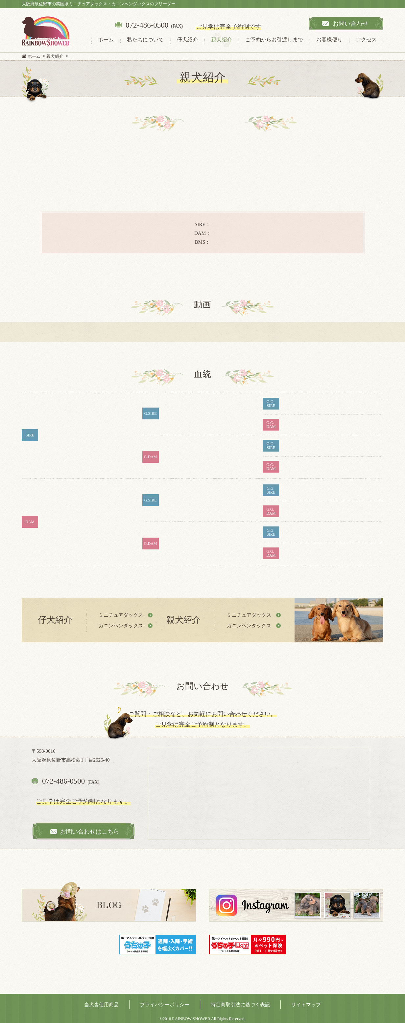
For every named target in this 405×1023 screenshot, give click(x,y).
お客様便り (329, 39)
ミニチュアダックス (121, 615)
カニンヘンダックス (121, 625)
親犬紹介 (221, 39)
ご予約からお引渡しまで (274, 39)
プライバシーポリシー (164, 1004)
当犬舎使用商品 (101, 1004)
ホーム (106, 39)
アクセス (366, 39)
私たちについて (145, 39)
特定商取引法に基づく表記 (240, 1004)
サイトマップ (306, 1004)
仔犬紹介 (187, 39)
